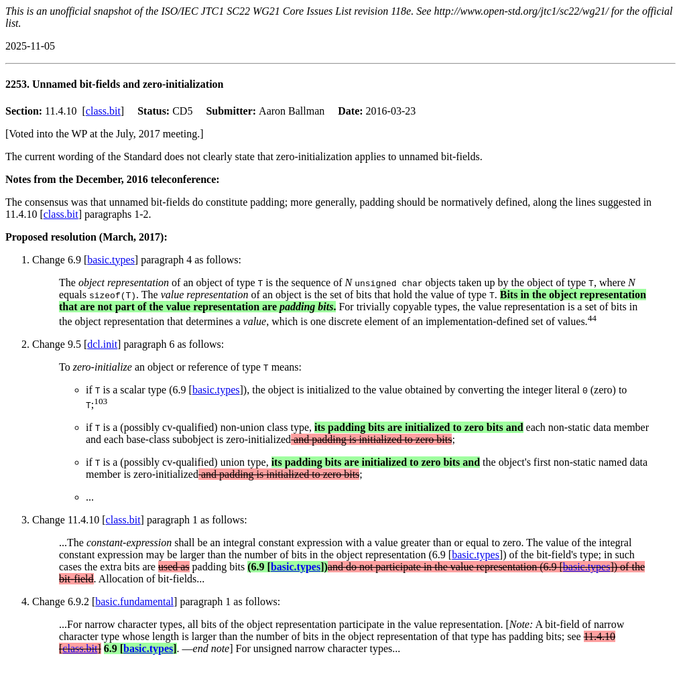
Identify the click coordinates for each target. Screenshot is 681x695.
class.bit (103, 111)
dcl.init (102, 344)
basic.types (111, 259)
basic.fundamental (134, 601)
